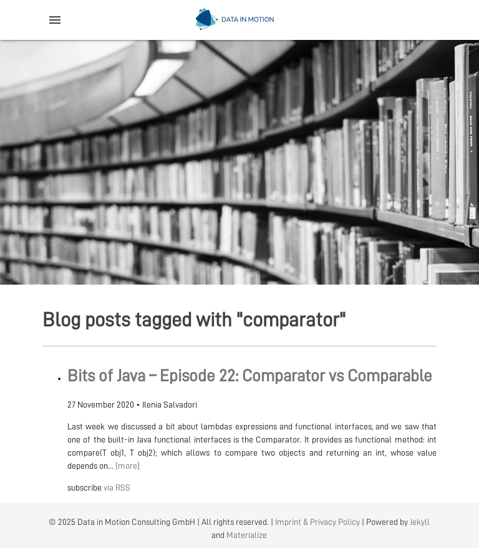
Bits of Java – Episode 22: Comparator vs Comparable (249, 376)
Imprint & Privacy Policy (317, 521)
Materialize (246, 535)
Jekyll (420, 521)
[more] (127, 465)
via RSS (117, 487)
